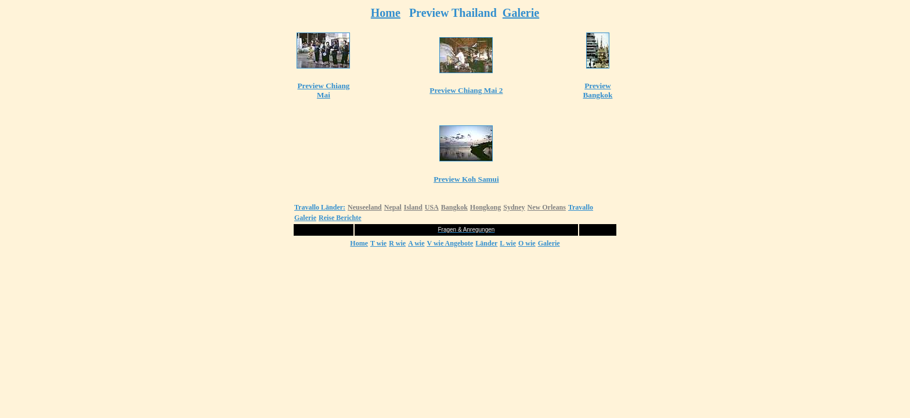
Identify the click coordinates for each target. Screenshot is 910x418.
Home (385, 12)
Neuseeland (365, 207)
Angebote (459, 243)
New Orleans (547, 207)
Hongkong (485, 207)
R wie (397, 243)
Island (413, 207)
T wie (378, 243)
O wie (527, 243)
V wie (436, 243)
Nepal (393, 207)
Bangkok (454, 207)
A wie (416, 243)
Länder (486, 243)
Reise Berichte (340, 218)
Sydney (514, 207)
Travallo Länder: (319, 207)
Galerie (521, 12)
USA (432, 207)
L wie (508, 243)
